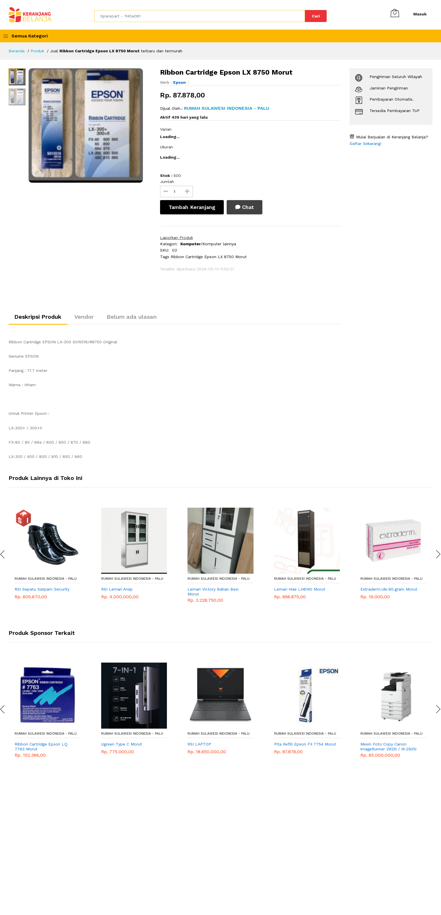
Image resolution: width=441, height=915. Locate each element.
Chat (244, 207)
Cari (316, 16)
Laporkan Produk (176, 237)
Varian (165, 129)
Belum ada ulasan (132, 316)
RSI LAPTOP (199, 744)
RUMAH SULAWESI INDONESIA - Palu (46, 579)
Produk (37, 51)
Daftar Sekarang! (366, 143)
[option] (90, 125)
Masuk (420, 14)
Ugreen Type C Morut (121, 744)
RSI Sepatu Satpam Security (42, 589)
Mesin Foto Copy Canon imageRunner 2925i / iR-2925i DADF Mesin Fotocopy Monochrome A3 (388, 746)
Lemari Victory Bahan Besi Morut (212, 591)
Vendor (84, 316)
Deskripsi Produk (37, 316)
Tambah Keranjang (192, 207)
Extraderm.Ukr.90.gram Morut (388, 589)
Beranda (17, 51)
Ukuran (166, 147)
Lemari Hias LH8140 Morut (299, 589)
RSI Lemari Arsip (117, 589)
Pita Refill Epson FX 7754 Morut (305, 744)
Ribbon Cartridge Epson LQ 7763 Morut (41, 746)
